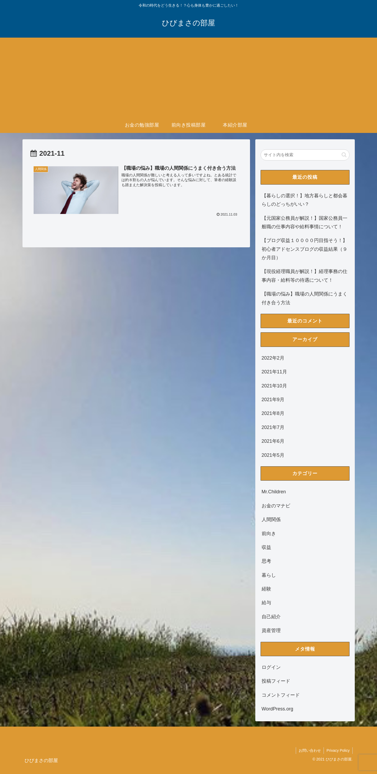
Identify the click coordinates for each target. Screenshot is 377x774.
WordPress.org (277, 709)
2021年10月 (274, 385)
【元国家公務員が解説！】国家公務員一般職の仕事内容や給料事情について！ (304, 222)
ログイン (271, 667)
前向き (269, 533)
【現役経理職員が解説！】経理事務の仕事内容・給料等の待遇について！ (304, 276)
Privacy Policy (337, 750)
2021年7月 (273, 427)
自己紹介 (271, 616)
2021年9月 (273, 399)
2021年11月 (274, 371)
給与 (266, 602)
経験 (266, 589)
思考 (266, 561)
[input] (305, 154)
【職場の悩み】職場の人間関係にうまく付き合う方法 (304, 298)
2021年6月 (273, 441)
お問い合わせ (310, 750)
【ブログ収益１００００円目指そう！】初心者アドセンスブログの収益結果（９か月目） (304, 249)
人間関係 (271, 519)
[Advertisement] (188, 77)
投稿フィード (276, 681)
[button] (344, 155)
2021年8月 (273, 413)
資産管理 (271, 630)
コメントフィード (281, 695)
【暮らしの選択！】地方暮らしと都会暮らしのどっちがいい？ (304, 200)
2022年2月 (273, 358)
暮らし (269, 575)
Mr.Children (274, 491)
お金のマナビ (276, 505)
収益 (266, 547)
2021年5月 (273, 455)
